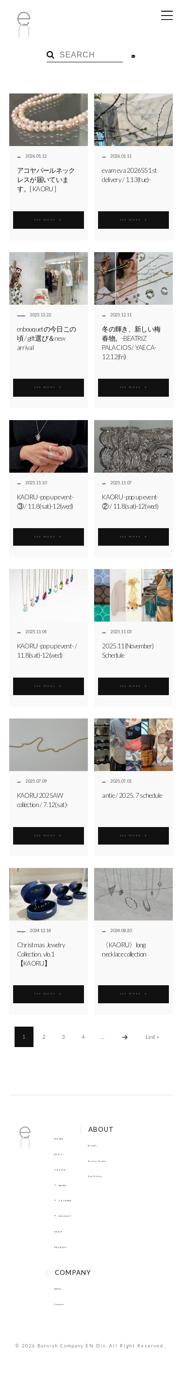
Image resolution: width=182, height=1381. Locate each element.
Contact (64, 1303)
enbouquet (28, 315)
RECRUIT (71, 1215)
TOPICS (63, 1169)
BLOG (61, 1153)
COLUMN (71, 1199)
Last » (153, 1036)
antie (22, 156)
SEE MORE (48, 218)
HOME (62, 1138)
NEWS (67, 1184)
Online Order (116, 1160)
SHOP (61, 1231)
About (62, 1287)
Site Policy (113, 1175)
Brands (108, 1144)
